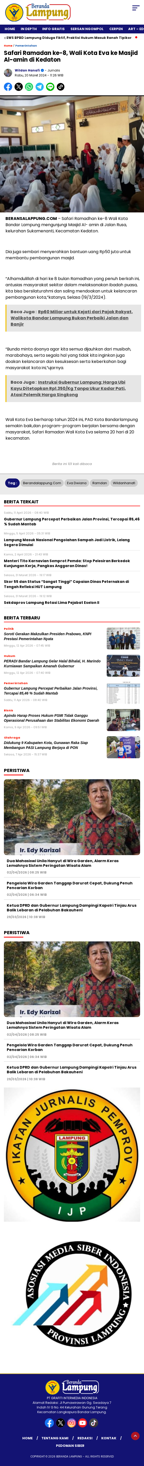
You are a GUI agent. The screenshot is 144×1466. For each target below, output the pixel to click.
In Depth (29, 28)
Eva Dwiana (77, 483)
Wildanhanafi (124, 483)
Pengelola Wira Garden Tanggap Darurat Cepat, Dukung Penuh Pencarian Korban (70, 885)
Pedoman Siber (70, 1445)
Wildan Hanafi (27, 70)
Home (10, 28)
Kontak (108, 1438)
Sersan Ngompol (87, 28)
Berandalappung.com (42, 483)
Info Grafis (53, 28)
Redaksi (84, 1438)
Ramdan (99, 483)
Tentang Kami (54, 1438)
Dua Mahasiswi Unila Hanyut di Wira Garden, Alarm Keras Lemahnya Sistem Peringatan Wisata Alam (63, 863)
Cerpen (116, 28)
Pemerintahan (26, 46)
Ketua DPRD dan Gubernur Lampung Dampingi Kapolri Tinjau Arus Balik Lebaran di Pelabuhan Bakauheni (71, 908)
